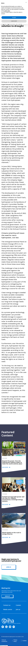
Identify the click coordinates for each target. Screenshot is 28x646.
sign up (7, 596)
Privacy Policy (15, 640)
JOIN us (8, 567)
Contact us (6, 605)
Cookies (24, 640)
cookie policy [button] (7, 10)
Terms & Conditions (4, 640)
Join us (18, 609)
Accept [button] (14, 17)
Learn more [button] (14, 21)
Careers (18, 605)
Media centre (7, 609)
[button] (26, 2)
